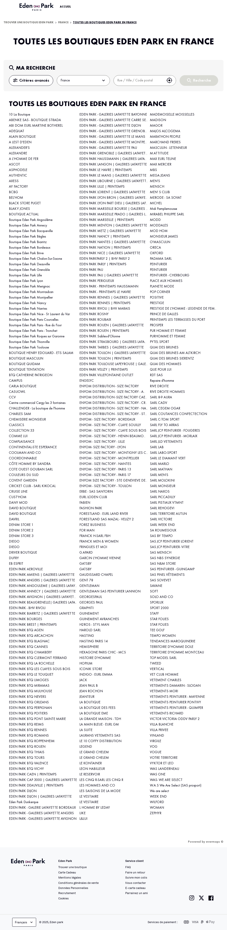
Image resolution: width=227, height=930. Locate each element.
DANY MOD (18, 503)
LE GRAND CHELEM (94, 752)
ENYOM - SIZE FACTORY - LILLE (102, 442)
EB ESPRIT (16, 564)
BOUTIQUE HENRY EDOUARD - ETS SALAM (41, 353)
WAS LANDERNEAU (164, 769)
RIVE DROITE (159, 386)
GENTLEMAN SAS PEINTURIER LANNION (110, 591)
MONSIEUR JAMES (164, 236)
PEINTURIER (158, 264)
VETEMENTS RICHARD (166, 713)
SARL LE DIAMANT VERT (168, 458)
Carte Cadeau (67, 872)
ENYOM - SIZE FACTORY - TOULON (105, 486)
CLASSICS (16, 425)
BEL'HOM (16, 198)
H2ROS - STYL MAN (94, 625)
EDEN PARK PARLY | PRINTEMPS (102, 264)
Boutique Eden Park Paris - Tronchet (33, 331)
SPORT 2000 (159, 608)
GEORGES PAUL (91, 602)
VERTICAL (157, 669)
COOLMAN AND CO (25, 453)
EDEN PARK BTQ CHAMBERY (30, 652)
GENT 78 (86, 580)
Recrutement (67, 893)
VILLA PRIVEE (159, 730)
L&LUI (83, 819)
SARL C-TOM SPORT (165, 419)
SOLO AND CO (161, 597)
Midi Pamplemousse (163, 209)
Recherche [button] (199, 80)
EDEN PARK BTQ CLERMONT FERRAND (38, 658)
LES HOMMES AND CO (97, 785)
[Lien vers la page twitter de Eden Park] (201, 898)
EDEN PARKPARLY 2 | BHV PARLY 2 (104, 259)
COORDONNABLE (23, 458)
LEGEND (85, 747)
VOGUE (155, 752)
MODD (155, 220)
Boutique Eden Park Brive (26, 253)
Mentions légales (69, 877)
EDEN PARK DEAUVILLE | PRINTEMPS (36, 785)
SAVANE (156, 586)
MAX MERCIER (160, 164)
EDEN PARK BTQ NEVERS (27, 697)
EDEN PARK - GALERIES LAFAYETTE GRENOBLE (113, 131)
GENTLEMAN (89, 586)
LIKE (82, 813)
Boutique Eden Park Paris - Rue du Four (35, 325)
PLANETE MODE (162, 286)
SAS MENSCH (160, 552)
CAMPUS (15, 381)
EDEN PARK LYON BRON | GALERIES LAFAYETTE (115, 198)
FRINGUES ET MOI (93, 547)
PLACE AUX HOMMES (166, 281)
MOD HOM (159, 231)
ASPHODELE (18, 170)
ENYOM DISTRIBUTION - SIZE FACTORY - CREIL (114, 403)
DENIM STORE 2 (21, 530)
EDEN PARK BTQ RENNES (28, 730)
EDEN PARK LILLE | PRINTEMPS (102, 187)
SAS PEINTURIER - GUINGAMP (172, 569)
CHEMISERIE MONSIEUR (27, 419)
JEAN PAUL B (88, 686)
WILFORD (157, 802)
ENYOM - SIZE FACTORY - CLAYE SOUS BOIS (112, 431)
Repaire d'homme (162, 381)
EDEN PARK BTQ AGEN (26, 630)
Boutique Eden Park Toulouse (29, 347)
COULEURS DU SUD (24, 475)
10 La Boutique (19, 114)
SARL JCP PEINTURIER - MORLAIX (173, 436)
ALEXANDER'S (19, 148)
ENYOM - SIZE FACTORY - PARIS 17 (105, 475)
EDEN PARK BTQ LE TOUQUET (31, 674)
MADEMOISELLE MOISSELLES (172, 114)
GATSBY (85, 564)
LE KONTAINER (90, 763)
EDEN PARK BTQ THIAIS (26, 752)
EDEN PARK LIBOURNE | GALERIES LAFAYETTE (113, 181)
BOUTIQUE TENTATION (26, 370)
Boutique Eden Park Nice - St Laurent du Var (39, 314)
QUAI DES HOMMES (165, 364)
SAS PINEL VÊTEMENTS (167, 575)
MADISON (158, 120)
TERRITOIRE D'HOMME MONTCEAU (177, 652)
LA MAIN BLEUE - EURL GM (99, 724)
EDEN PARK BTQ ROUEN (27, 747)
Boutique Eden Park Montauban (31, 292)
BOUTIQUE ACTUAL (24, 214)
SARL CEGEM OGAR (165, 408)
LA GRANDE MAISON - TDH (100, 719)
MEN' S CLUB (160, 192)
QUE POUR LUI (160, 370)
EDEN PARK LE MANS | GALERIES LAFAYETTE (112, 175)
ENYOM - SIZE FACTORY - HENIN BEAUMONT (113, 436)
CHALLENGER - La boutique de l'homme (37, 408)
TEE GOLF (157, 630)
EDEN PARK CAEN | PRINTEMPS (33, 774)
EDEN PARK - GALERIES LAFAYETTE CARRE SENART (116, 120)
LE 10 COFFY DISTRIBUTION (100, 741)
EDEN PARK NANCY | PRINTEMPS (104, 236)
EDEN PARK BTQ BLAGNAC (29, 641)
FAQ (128, 867)
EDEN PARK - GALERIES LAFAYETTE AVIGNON (42, 819)
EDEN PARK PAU (91, 270)
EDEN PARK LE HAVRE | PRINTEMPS (105, 170)
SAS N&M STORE (163, 564)
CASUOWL (17, 392)
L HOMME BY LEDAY (94, 808)
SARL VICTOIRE (161, 519)
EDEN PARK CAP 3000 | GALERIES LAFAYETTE (43, 780)
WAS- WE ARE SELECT (166, 780)
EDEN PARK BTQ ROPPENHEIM (32, 741)
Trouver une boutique (72, 867)
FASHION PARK (90, 508)
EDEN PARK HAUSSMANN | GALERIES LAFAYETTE (116, 159)
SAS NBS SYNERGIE (165, 558)
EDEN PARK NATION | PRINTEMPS (105, 248)
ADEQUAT (16, 131)
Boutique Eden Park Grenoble (29, 270)
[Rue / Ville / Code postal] (138, 80)
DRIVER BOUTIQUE (23, 552)
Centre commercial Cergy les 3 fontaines (37, 403)
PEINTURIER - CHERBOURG (169, 275)
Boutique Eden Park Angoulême (31, 220)
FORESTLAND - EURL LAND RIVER (103, 514)
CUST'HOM (17, 497)
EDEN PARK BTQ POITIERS (28, 713)
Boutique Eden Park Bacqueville (31, 231)
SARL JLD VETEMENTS (166, 442)
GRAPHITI (86, 608)
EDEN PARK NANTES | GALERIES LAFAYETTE (112, 242)
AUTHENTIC (18, 175)
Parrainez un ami (136, 893)
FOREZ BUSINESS (92, 525)
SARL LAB (157, 447)
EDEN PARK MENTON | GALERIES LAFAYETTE (113, 225)
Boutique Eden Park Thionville (29, 342)
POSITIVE (157, 297)
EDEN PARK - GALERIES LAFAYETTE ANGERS (41, 813)
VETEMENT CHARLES (165, 680)
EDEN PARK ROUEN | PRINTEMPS (104, 331)
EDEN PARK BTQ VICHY (26, 769)
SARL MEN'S (159, 475)
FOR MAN (86, 530)
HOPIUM (85, 663)
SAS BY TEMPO (161, 536)
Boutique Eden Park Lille (25, 275)
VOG (153, 747)
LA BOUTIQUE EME (93, 713)
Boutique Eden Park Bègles (27, 236)
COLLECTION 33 (21, 431)
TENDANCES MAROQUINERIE (172, 641)
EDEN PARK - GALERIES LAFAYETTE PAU (108, 148)
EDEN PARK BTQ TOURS (27, 758)
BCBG (13, 192)
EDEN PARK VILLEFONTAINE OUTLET (106, 375)
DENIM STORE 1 (21, 525)
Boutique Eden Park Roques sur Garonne (37, 336)
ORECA (155, 248)
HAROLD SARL (90, 630)
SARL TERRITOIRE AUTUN (168, 514)
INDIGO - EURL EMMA (95, 674)
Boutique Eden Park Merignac (29, 286)
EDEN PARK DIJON (23, 791)
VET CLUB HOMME (164, 674)
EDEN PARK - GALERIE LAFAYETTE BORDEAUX (42, 808)
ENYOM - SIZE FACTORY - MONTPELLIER (109, 458)
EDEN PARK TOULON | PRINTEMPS (105, 358)
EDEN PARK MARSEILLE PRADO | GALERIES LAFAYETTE (119, 214)
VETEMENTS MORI (164, 691)
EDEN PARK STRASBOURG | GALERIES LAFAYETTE (116, 342)
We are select (159, 791)
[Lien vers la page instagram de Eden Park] (191, 898)
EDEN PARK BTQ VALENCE (28, 763)
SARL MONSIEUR (162, 486)
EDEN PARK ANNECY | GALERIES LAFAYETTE (42, 591)
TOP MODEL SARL (163, 658)
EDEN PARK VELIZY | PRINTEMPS (103, 370)
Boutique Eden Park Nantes (28, 309)
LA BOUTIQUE (89, 702)
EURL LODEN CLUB (93, 497)
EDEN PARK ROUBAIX (95, 320)
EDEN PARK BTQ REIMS (26, 724)
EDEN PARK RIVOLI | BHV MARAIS (104, 309)
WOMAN (157, 808)
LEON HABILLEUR (92, 769)
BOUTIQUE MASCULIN (26, 358)
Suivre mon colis (136, 877)
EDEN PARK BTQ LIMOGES (29, 680)
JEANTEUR (86, 697)
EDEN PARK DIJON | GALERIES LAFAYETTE (40, 796)
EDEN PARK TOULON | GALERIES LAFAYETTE (112, 353)
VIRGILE (155, 741)
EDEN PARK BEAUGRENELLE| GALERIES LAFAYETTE (46, 602)
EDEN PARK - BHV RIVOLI (27, 608)
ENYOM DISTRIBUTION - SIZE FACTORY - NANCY (116, 408)
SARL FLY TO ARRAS (164, 425)
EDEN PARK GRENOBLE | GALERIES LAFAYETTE (114, 153)
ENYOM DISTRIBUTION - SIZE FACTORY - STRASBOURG (120, 414)
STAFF (154, 613)
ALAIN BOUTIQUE (22, 137)
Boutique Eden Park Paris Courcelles (33, 320)
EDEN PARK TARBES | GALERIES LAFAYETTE (111, 347)
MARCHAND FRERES (165, 142)
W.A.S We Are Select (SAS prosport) (175, 785)
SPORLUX (156, 602)
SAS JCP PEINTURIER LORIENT (172, 541)
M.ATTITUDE (159, 153)
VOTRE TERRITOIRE (164, 758)
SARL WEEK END (162, 525)
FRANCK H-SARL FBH (94, 536)
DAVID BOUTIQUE (22, 508)
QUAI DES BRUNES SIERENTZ (172, 358)
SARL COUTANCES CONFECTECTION (178, 414)
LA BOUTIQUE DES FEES (97, 708)
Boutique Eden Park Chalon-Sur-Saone (35, 259)
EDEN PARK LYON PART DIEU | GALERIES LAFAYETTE (118, 203)
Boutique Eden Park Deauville (29, 264)
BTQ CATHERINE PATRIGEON (30, 375)
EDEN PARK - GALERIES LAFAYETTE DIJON (110, 126)
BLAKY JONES (19, 209)
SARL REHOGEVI (162, 508)
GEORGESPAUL (90, 597)
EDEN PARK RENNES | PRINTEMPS (105, 303)
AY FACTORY (18, 187)
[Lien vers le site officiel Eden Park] (37, 7)
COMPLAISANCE (21, 442)
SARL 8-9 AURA (161, 397)
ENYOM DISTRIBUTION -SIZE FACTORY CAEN (113, 397)
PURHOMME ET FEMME (167, 336)
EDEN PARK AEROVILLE (26, 569)
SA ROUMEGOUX (163, 530)
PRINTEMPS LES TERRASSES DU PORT (177, 320)
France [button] (83, 80)
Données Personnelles (73, 888)
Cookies (63, 898)
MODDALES (159, 225)
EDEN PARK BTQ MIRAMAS (29, 686)
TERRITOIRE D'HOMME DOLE (171, 647)
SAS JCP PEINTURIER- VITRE (170, 547)
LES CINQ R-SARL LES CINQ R (101, 780)
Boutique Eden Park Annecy (28, 225)
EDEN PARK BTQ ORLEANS (29, 702)
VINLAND (157, 735)
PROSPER (156, 325)
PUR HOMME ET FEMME (168, 331)
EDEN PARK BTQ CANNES (28, 647)
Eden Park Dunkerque (23, 802)
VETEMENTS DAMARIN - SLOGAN (175, 686)
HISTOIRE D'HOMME (95, 658)
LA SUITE (85, 730)
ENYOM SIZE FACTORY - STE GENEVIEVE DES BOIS (117, 480)
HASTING (86, 636)
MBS (153, 170)
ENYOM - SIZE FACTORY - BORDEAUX (107, 419)
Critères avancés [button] (31, 80)
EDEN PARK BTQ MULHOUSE (30, 691)
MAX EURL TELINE (163, 159)
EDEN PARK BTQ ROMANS (29, 735)
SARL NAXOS (160, 492)
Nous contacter (135, 883)
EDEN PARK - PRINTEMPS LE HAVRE (105, 292)
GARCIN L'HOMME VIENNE (100, 558)
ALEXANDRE (18, 153)
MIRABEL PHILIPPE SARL (167, 214)
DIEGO (14, 541)
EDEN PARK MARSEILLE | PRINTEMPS (106, 220)
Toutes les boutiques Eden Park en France (105, 22)
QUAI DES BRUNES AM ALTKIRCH (175, 353)
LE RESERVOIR (89, 774)
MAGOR (156, 126)
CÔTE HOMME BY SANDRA (30, 464)
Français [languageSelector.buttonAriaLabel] (24, 922)
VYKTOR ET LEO (162, 763)
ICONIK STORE (90, 669)
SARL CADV (158, 403)
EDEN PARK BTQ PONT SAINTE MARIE (37, 719)
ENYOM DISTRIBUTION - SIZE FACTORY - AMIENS (116, 392)
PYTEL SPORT (159, 342)
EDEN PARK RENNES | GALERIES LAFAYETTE (112, 297)
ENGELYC (86, 381)
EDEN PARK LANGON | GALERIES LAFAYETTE (113, 164)
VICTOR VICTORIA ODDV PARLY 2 (175, 719)
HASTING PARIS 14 (93, 641)
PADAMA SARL (161, 259)
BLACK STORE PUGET (25, 203)
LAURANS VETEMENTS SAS (99, 735)
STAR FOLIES (159, 619)
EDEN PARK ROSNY (94, 314)
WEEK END (158, 796)
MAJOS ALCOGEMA (165, 131)
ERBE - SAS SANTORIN (96, 492)
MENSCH (157, 187)
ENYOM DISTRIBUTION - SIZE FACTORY (109, 386)
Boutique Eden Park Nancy (27, 303)
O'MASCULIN (160, 242)
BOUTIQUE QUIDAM (24, 364)
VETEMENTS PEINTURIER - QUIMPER (176, 708)
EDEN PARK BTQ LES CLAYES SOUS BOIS (39, 669)
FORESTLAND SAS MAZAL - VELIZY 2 (106, 519)
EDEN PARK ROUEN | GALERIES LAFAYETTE (111, 325)
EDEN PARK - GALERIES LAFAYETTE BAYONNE (113, 114)
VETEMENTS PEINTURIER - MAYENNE (177, 697)
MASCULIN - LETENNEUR (168, 148)
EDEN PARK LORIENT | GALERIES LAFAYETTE (112, 192)
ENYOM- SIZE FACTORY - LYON (102, 447)
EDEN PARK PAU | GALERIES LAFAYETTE (108, 275)
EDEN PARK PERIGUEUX (96, 281)
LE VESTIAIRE (88, 796)
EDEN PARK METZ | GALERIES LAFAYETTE (110, 231)
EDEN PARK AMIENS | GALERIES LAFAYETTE (41, 575)
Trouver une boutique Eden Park (29, 22)
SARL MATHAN (161, 469)
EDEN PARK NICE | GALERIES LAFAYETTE (109, 253)
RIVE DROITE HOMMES (167, 392)
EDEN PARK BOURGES (25, 619)
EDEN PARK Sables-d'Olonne (99, 336)
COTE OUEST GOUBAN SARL (31, 469)
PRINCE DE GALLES (164, 314)
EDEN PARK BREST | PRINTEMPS (33, 625)
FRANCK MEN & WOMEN (98, 541)
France (63, 22)
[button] (169, 80)
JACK (83, 680)
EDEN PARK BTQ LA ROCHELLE (31, 663)
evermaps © (214, 841)
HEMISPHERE (89, 647)
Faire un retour (135, 872)
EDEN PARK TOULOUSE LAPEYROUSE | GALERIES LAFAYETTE (124, 364)
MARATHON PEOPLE (165, 137)
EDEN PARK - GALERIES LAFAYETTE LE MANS (112, 137)
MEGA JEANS (160, 175)
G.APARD (86, 552)
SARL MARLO (159, 464)
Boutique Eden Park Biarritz (28, 242)
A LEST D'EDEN (20, 142)
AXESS (14, 181)
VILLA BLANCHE (161, 724)
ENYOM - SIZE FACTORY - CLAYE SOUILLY (110, 425)
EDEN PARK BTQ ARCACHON (31, 636)
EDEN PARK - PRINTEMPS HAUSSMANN (108, 286)
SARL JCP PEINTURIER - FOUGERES (175, 431)
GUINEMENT (89, 613)
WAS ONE (157, 774)
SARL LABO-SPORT (163, 453)
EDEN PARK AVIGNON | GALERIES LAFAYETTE (43, 597)
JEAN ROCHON (91, 691)
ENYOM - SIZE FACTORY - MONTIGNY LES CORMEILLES (121, 453)
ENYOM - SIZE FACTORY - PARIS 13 (105, 469)
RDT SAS (156, 375)
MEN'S (155, 181)
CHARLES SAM (20, 414)
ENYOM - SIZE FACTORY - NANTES (105, 464)
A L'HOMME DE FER (23, 159)
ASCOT (14, 164)
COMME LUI (18, 436)
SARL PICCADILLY (162, 497)
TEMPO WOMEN (163, 636)
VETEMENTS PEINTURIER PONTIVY (175, 702)
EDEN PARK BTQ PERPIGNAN (30, 708)
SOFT (154, 591)
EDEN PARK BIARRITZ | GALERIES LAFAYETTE (42, 613)
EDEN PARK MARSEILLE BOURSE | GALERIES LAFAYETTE (120, 209)
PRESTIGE (157, 303)
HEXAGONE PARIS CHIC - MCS (102, 652)
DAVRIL (14, 519)
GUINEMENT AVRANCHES (99, 619)
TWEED (155, 663)
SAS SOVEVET (160, 580)
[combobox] (138, 80)
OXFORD (156, 253)
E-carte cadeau (135, 888)
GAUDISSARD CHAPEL (96, 575)
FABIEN (84, 503)
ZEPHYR (155, 813)
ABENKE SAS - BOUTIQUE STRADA (35, 120)
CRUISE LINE (18, 492)
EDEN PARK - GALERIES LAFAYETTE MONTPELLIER (115, 142)
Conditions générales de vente (78, 883)
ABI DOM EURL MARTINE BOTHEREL (36, 126)
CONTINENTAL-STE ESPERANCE (33, 447)
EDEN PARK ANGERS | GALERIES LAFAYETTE (42, 580)
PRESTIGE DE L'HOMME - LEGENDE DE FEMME (184, 309)
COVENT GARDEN (23, 480)
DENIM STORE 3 (21, 536)
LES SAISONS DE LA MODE (100, 791)
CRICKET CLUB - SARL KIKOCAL (32, 486)
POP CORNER (160, 292)
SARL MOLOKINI (162, 480)
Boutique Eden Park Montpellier (31, 297)
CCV (12, 397)
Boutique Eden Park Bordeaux (29, 248)
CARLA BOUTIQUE (22, 386)
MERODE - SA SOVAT (166, 198)
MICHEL (156, 203)
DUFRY (14, 558)
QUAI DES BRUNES (164, 347)
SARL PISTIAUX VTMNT (167, 503)
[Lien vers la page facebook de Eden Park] (211, 898)
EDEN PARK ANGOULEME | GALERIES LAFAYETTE (45, 586)
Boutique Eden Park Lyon (26, 281)
